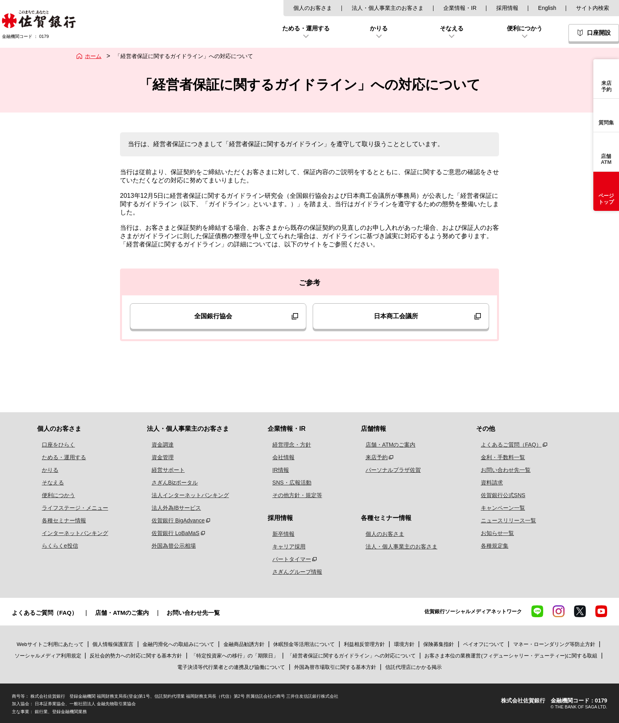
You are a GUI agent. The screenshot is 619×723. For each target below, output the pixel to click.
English (547, 8)
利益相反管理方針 (364, 644)
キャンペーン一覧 (499, 508)
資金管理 (157, 457)
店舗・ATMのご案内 (388, 444)
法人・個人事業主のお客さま (388, 8)
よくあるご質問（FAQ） (507, 444)
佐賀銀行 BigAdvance (172, 520)
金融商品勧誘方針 (243, 644)
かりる (45, 470)
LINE (537, 611)
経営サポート (162, 470)
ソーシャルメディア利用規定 (49, 656)
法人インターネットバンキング (184, 495)
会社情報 (281, 457)
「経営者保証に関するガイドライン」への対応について (351, 656)
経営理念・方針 (289, 444)
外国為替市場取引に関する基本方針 (335, 667)
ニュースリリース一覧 (504, 520)
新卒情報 (281, 534)
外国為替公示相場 (168, 546)
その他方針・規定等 (295, 495)
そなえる (48, 482)
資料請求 (488, 482)
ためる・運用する (59, 457)
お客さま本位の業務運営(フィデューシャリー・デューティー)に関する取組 (510, 656)
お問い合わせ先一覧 (502, 470)
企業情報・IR (459, 8)
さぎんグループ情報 (295, 572)
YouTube (601, 611)
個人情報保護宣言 (112, 644)
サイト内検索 (592, 8)
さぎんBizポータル (169, 482)
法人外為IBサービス (170, 508)
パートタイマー (289, 559)
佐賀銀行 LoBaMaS (170, 533)
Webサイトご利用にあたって (50, 644)
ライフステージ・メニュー (70, 508)
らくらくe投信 (55, 546)
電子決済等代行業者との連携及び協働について (231, 667)
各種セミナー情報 (59, 520)
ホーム (93, 56)
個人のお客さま (312, 8)
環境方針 (404, 644)
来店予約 (374, 457)
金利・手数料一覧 (499, 457)
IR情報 (278, 470)
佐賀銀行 (39, 19)
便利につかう (53, 495)
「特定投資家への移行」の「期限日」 (234, 656)
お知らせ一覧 (493, 533)
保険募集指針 (438, 644)
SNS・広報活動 (290, 482)
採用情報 (507, 8)
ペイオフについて (483, 644)
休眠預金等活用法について (304, 644)
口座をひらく (53, 444)
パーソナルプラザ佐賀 (390, 470)
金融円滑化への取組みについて (178, 644)
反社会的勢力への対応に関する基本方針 (136, 656)
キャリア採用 (287, 546)
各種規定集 (491, 546)
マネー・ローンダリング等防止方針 (554, 644)
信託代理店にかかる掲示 (413, 667)
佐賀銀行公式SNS (499, 495)
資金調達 (157, 444)
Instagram (559, 611)
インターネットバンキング (70, 533)
